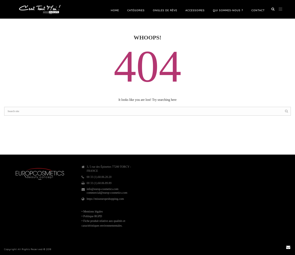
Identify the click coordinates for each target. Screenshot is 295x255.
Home (115, 10)
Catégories (136, 10)
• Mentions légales (92, 211)
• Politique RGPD (92, 216)
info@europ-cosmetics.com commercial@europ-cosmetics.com (107, 191)
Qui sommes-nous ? (228, 10)
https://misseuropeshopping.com (105, 198)
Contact (258, 10)
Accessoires (195, 10)
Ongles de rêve (165, 10)
